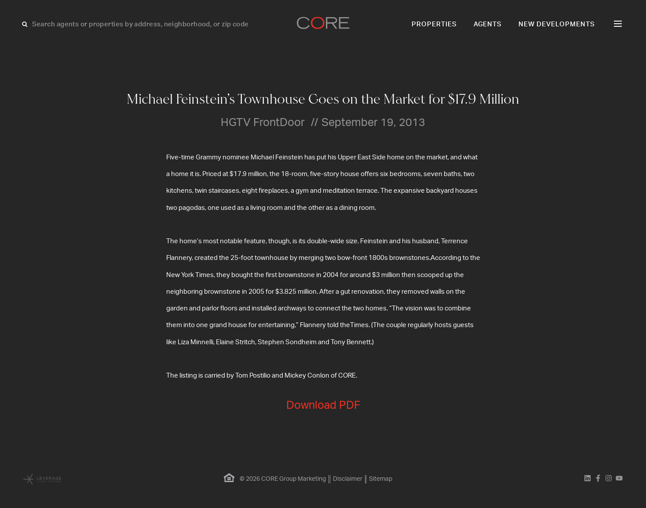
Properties (434, 24)
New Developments (556, 24)
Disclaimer (347, 479)
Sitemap (381, 479)
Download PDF (323, 405)
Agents (488, 24)
